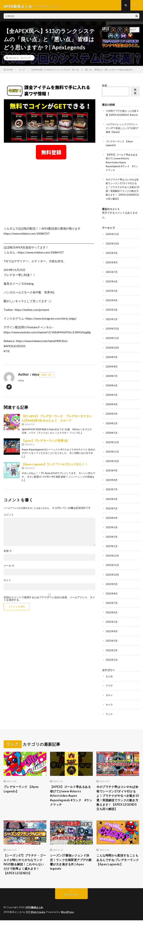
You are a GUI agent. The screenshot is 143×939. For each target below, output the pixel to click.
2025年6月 (112, 286)
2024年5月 (112, 399)
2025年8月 (112, 267)
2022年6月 (112, 616)
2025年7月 (112, 277)
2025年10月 (112, 248)
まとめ (109, 680)
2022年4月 (112, 635)
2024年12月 (112, 333)
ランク (27, 60)
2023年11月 (112, 456)
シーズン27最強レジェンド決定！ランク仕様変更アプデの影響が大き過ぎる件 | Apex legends (70, 875)
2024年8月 (112, 371)
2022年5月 (112, 626)
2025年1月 (112, 324)
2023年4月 (112, 522)
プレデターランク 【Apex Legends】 (23, 793)
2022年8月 (112, 598)
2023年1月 (112, 550)
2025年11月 (112, 239)
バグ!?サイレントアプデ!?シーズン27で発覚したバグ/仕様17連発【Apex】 (122, 133)
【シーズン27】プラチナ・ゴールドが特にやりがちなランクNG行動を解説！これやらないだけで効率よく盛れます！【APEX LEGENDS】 (24, 880)
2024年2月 (112, 428)
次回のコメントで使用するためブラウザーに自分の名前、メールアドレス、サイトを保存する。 (49, 600)
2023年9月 (112, 475)
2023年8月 (112, 484)
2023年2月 (112, 541)
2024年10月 (112, 352)
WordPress (68, 930)
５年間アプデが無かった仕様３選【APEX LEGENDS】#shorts (122, 116)
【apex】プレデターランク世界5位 (45, 442)
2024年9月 (112, 362)
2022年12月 (112, 560)
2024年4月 (112, 409)
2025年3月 (112, 314)
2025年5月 (112, 296)
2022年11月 (112, 569)
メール (9, 567)
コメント (9, 516)
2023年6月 (112, 503)
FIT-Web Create (36, 930)
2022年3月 (112, 645)
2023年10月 (112, 465)
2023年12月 (112, 447)
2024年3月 (112, 418)
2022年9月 (112, 588)
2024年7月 (112, 380)
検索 (104, 87)
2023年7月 (112, 494)
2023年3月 (112, 531)
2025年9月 (112, 258)
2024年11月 (112, 343)
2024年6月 (112, 390)
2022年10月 (112, 579)
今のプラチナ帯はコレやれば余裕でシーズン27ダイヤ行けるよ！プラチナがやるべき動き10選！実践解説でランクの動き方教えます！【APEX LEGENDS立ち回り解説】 (116, 806)
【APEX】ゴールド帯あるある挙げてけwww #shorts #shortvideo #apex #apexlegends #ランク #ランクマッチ (122, 168)
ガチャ (109, 699)
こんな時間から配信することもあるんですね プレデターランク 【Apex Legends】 (117, 872)
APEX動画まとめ (34, 926)
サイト (7, 582)
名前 (8, 553)
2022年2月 (112, 654)
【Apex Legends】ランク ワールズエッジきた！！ (55, 466)
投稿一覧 (46, 376)
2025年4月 (112, 305)
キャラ (109, 708)
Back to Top (71, 913)
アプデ (109, 690)
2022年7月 (112, 607)
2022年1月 (112, 664)
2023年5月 (112, 513)
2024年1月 (112, 437)
